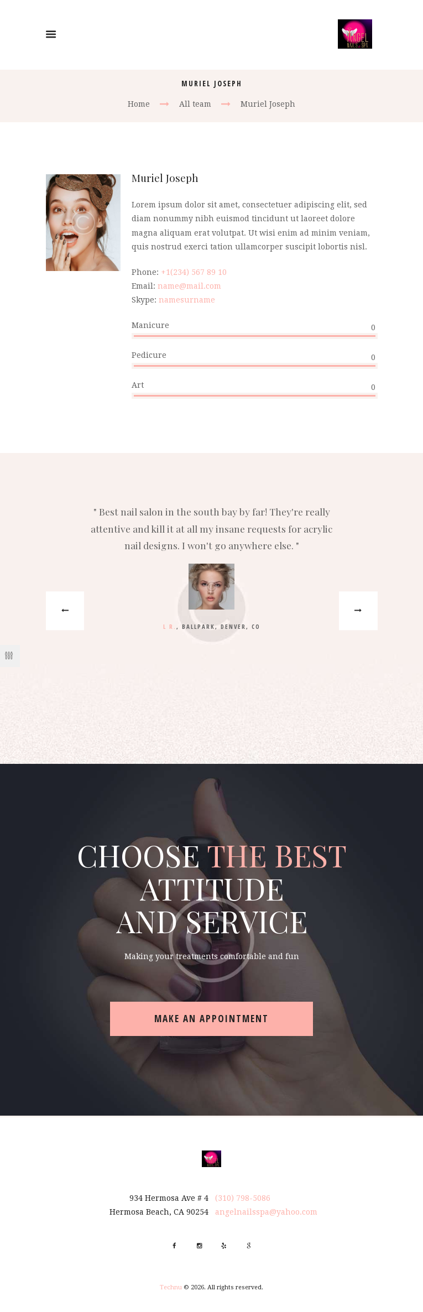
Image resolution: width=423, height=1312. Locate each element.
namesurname (187, 299)
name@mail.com (189, 286)
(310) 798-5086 (242, 1198)
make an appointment (211, 1018)
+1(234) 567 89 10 (194, 272)
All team (195, 104)
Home (139, 104)
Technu (171, 1287)
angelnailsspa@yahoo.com (266, 1211)
